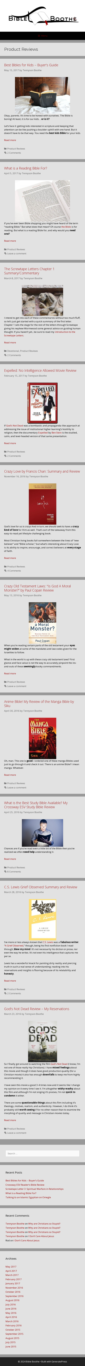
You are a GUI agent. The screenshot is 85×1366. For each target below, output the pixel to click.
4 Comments (14, 570)
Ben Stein (57, 432)
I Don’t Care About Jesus (41, 1236)
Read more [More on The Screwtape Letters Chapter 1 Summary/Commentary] (10, 342)
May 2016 (11, 1312)
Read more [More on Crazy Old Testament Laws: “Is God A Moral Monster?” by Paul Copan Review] (10, 673)
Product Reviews (16, 148)
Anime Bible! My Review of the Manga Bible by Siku (39, 703)
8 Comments (14, 871)
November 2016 (14, 1287)
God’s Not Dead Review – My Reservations (36, 1008)
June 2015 (11, 1346)
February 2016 (14, 1325)
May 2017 (11, 1266)
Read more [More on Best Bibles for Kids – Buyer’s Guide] (10, 140)
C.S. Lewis (48, 942)
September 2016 (15, 1296)
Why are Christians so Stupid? (44, 1223)
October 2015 (13, 1329)
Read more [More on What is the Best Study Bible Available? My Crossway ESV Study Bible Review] (10, 858)
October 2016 (13, 1291)
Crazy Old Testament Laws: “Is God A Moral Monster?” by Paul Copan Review (37, 588)
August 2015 (12, 1338)
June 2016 (11, 1308)
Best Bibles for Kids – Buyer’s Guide (31, 65)
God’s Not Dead (14, 425)
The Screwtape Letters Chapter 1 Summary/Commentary (29, 270)
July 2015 (11, 1342)
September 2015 (15, 1333)
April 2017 (11, 1270)
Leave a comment (16, 253)
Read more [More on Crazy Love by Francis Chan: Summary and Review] (10, 558)
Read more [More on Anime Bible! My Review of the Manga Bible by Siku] (10, 774)
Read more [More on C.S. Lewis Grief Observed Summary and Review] (10, 980)
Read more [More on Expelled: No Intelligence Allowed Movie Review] (10, 443)
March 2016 (12, 1321)
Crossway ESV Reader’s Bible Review (25, 1184)
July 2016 (11, 1304)
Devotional (13, 350)
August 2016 (12, 1300)
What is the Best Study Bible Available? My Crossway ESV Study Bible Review (36, 804)
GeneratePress (59, 1361)
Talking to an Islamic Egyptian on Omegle (28, 1197)
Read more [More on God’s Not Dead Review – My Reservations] (10, 1120)
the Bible (66, 226)
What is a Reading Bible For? (25, 168)
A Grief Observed (14, 945)
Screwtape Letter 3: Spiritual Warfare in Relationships (35, 1188)
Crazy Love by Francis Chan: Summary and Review (42, 471)
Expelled (43, 432)
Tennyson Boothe (15, 1223)
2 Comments (14, 152)
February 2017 (14, 1279)
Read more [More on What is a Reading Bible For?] (10, 240)
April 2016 (11, 1317)
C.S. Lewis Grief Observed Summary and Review (40, 887)
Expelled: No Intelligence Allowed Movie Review (40, 370)
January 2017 (13, 1283)
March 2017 (12, 1275)
